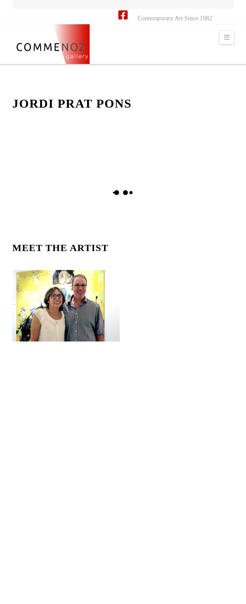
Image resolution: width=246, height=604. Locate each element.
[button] (227, 37)
